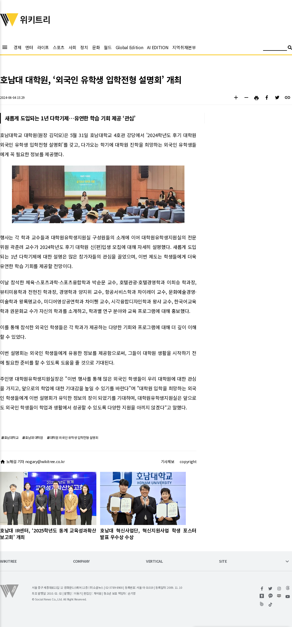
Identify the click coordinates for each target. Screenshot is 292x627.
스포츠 (59, 47)
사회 (72, 47)
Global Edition (129, 47)
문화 (96, 47)
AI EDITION (157, 47)
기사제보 (167, 461)
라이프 (43, 47)
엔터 (29, 47)
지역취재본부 (184, 47)
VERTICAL (154, 561)
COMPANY (81, 561)
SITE (223, 561)
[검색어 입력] (275, 48)
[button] (236, 98)
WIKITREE (8, 561)
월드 (107, 47)
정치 (84, 47)
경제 (17, 47)
